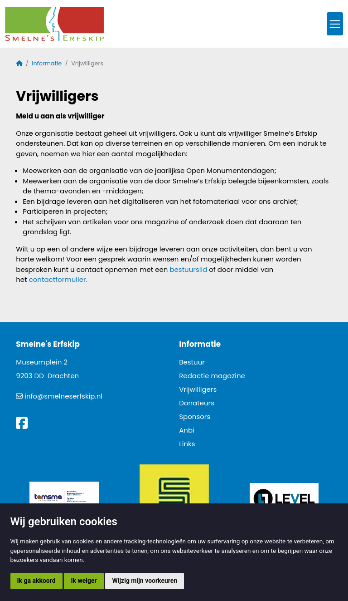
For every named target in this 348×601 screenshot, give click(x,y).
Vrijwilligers (198, 389)
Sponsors (194, 416)
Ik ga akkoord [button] (36, 580)
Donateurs (196, 403)
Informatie (47, 63)
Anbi (186, 430)
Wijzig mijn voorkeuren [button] (144, 580)
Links (187, 443)
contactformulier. (58, 279)
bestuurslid (188, 269)
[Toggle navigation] (335, 23)
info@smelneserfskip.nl (63, 396)
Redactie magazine (212, 375)
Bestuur (192, 362)
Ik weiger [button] (84, 580)
